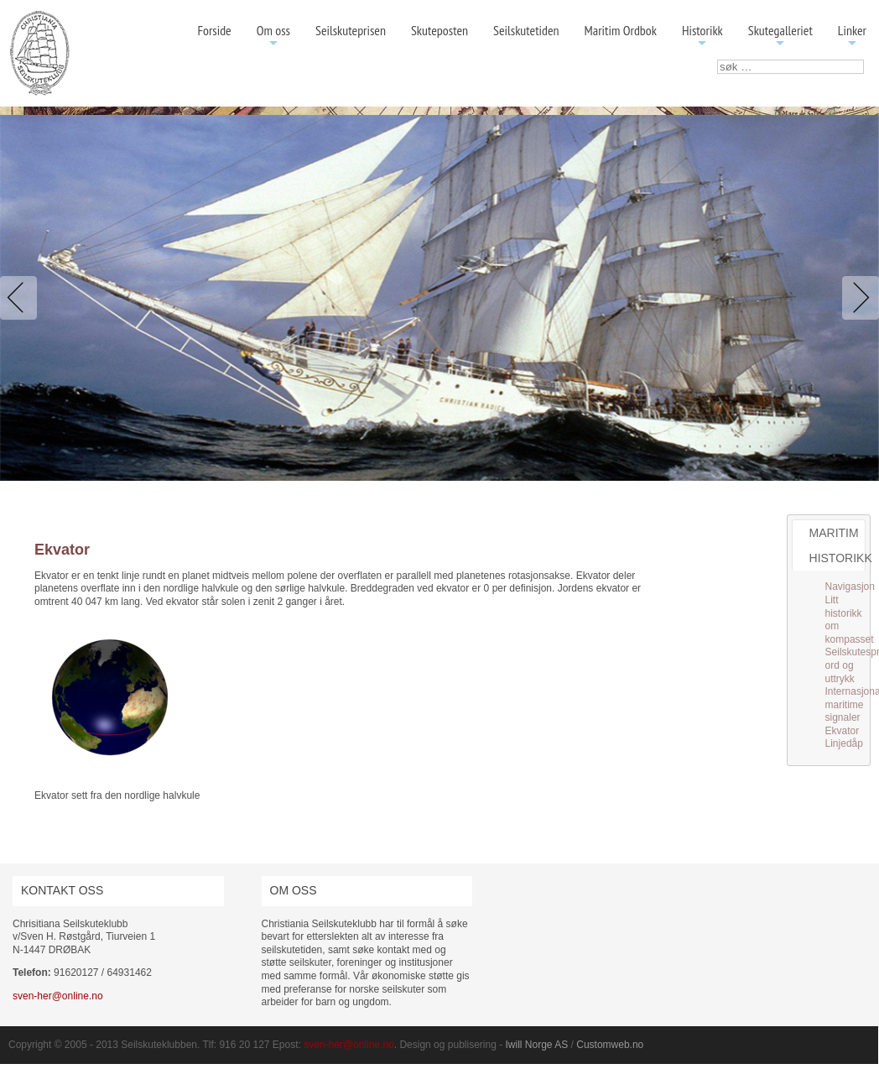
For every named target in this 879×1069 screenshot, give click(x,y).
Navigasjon (850, 586)
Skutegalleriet (780, 36)
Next (857, 298)
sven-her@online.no (58, 996)
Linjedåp (844, 743)
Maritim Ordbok (621, 30)
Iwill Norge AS (537, 1045)
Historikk (702, 36)
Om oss (273, 36)
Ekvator (842, 731)
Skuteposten (439, 30)
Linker (852, 36)
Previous (22, 298)
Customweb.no (609, 1045)
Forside (214, 30)
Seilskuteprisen (350, 30)
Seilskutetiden (526, 30)
